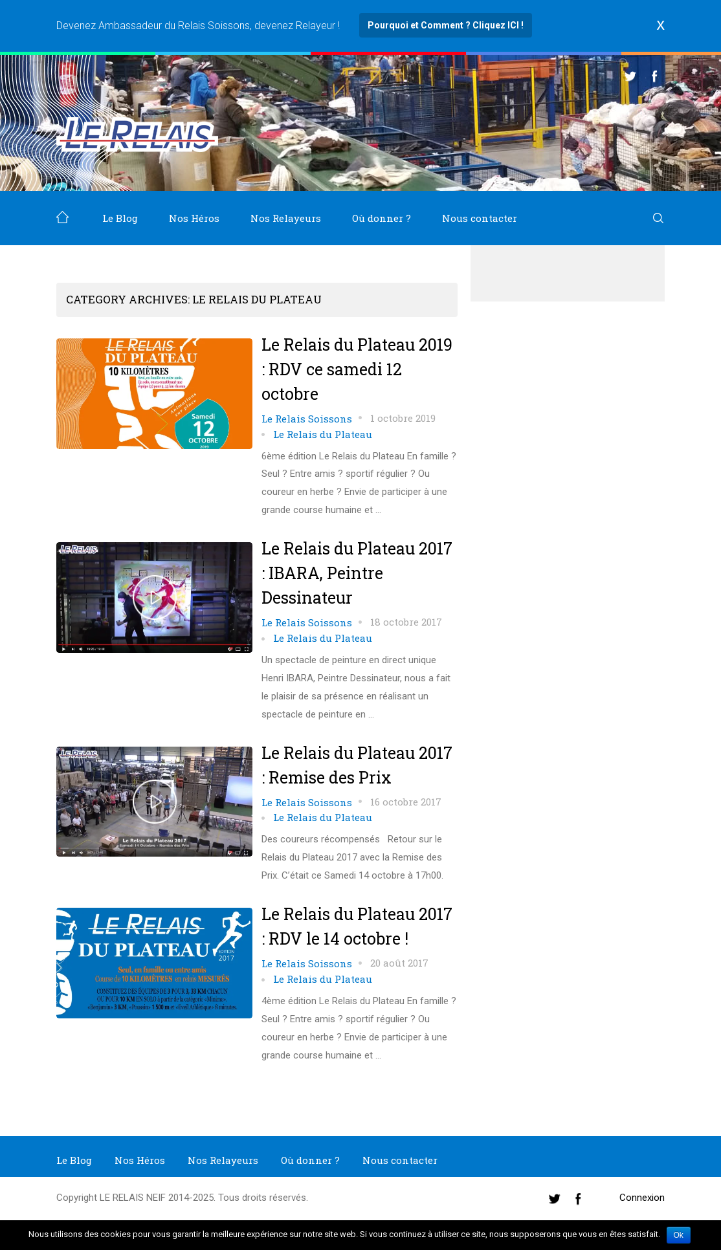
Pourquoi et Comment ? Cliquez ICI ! (446, 25)
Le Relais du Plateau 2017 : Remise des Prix (356, 765)
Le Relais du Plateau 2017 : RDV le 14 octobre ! (356, 926)
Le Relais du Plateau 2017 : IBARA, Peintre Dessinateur (356, 573)
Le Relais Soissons (306, 418)
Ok (678, 1235)
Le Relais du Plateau (322, 434)
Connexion (642, 1197)
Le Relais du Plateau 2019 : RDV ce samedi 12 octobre (356, 369)
